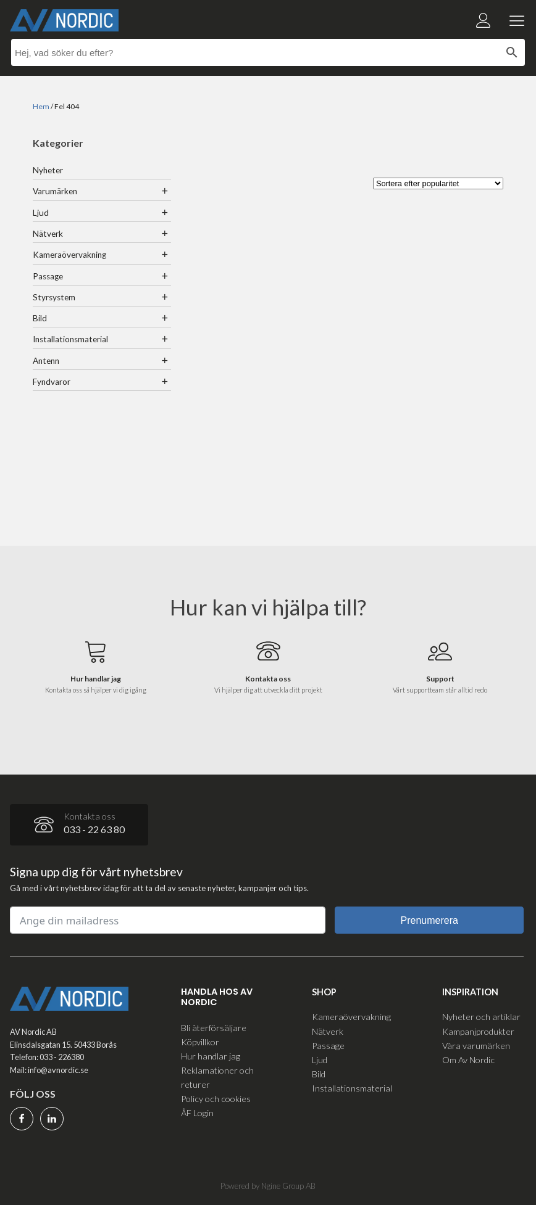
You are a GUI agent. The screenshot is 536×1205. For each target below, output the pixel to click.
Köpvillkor (200, 1042)
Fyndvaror (51, 382)
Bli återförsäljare (213, 1027)
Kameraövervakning (69, 255)
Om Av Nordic (468, 1060)
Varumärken (55, 191)
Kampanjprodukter (478, 1031)
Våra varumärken (476, 1045)
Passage (48, 276)
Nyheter (48, 170)
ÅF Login (197, 1113)
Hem (41, 106)
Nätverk (48, 234)
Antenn (46, 361)
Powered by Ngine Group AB (268, 1186)
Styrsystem (54, 297)
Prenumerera (429, 920)
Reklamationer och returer (217, 1077)
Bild (40, 318)
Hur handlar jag (210, 1056)
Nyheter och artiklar (481, 1016)
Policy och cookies (216, 1098)
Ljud (41, 213)
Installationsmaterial (70, 339)
